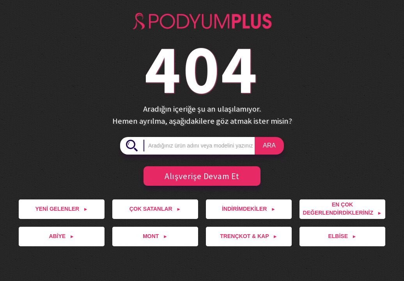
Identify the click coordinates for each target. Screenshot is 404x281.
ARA (269, 145)
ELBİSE (342, 236)
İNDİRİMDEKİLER (249, 209)
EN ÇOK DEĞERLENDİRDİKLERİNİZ (342, 208)
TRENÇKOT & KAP (248, 236)
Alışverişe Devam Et (198, 176)
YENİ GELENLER (61, 209)
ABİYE (61, 236)
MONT (155, 236)
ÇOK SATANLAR (155, 209)
